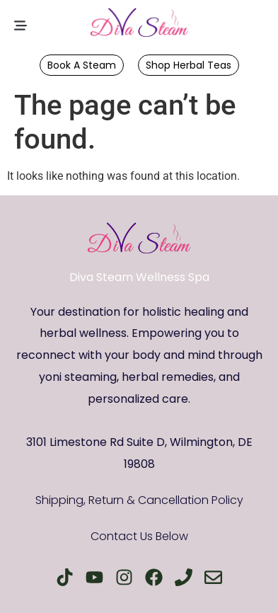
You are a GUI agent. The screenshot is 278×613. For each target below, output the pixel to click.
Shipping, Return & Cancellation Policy (139, 500)
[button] (20, 26)
